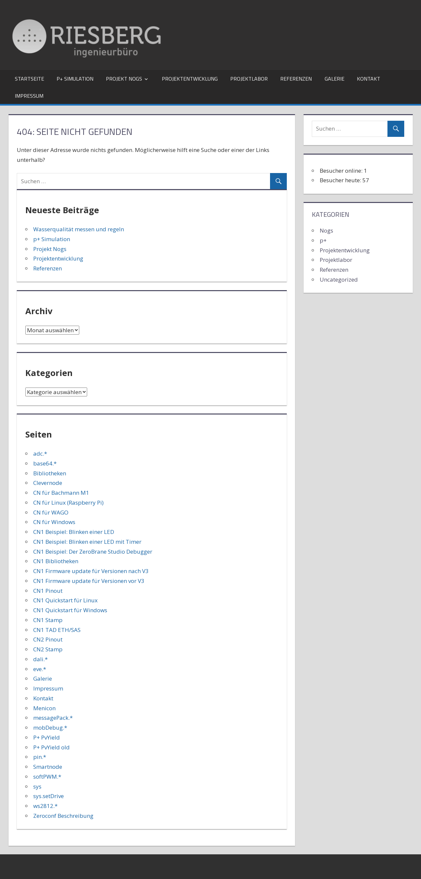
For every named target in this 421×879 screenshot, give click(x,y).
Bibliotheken (49, 473)
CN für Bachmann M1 (61, 492)
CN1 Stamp (47, 620)
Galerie (334, 79)
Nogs (326, 230)
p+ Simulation (75, 79)
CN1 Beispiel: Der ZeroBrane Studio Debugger (92, 551)
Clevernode (47, 483)
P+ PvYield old (51, 747)
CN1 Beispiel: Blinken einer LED (73, 532)
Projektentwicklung (190, 79)
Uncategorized (339, 279)
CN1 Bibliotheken (55, 561)
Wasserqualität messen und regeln (78, 229)
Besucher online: (342, 170)
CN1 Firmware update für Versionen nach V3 (91, 571)
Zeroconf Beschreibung (63, 815)
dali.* (40, 659)
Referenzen (296, 79)
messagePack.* (53, 717)
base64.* (45, 463)
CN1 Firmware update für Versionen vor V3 (88, 581)
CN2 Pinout (47, 639)
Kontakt (368, 79)
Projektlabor (249, 79)
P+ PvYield (46, 737)
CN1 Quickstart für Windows (70, 610)
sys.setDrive (48, 796)
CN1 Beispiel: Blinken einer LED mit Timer (87, 541)
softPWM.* (47, 776)
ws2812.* (45, 806)
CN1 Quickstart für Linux (65, 600)
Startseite (29, 79)
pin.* (39, 757)
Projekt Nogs (124, 79)
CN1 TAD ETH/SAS (57, 630)
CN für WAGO (50, 512)
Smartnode (47, 766)
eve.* (39, 669)
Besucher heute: (341, 180)
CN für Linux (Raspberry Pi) (68, 502)
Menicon (44, 708)
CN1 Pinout (47, 590)
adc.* (40, 453)
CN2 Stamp (47, 649)
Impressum (29, 96)
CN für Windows (54, 522)
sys (37, 786)
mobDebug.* (50, 727)
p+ (323, 240)
